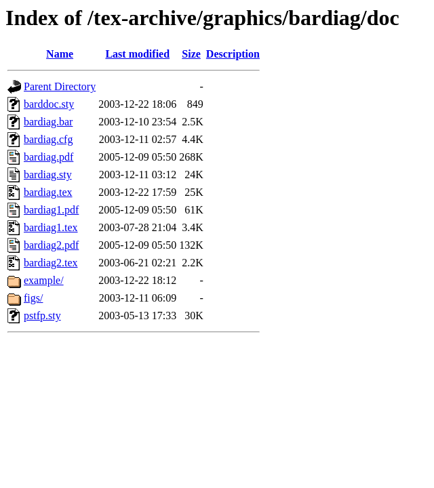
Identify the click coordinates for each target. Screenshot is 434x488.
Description (233, 54)
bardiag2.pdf (51, 245)
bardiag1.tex (51, 227)
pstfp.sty (42, 315)
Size (191, 54)
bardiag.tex (48, 192)
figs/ (33, 298)
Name (59, 54)
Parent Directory (60, 86)
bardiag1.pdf (51, 210)
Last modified (137, 54)
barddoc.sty (49, 104)
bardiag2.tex (51, 262)
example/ (44, 280)
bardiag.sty (48, 174)
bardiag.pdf (48, 157)
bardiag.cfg (48, 139)
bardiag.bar (48, 121)
